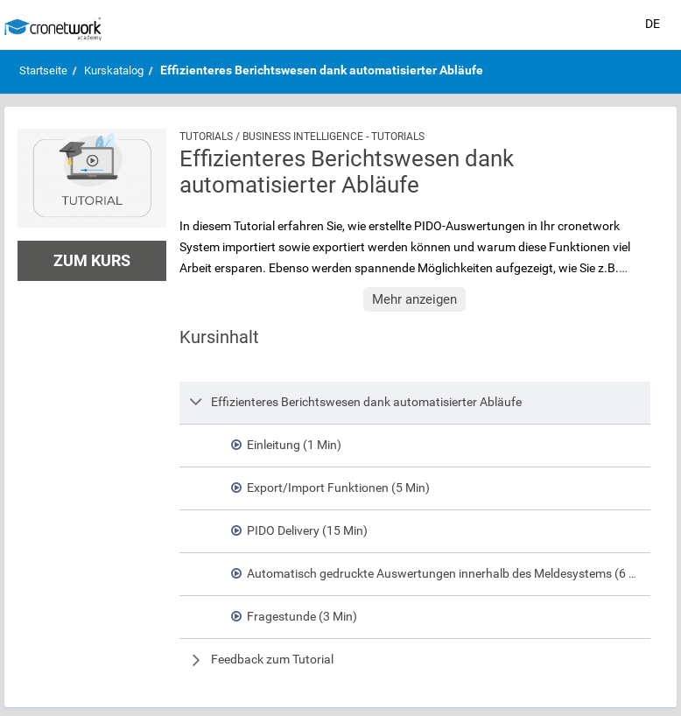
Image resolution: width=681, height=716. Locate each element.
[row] (415, 403)
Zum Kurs (91, 260)
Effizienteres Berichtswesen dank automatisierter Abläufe (321, 70)
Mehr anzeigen (414, 299)
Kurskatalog (114, 70)
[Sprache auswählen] (652, 24)
